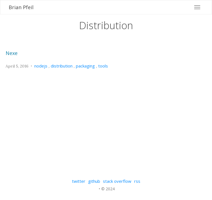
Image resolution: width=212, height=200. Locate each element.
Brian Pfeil (21, 7)
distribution (62, 66)
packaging (85, 66)
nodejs (40, 66)
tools (103, 66)
